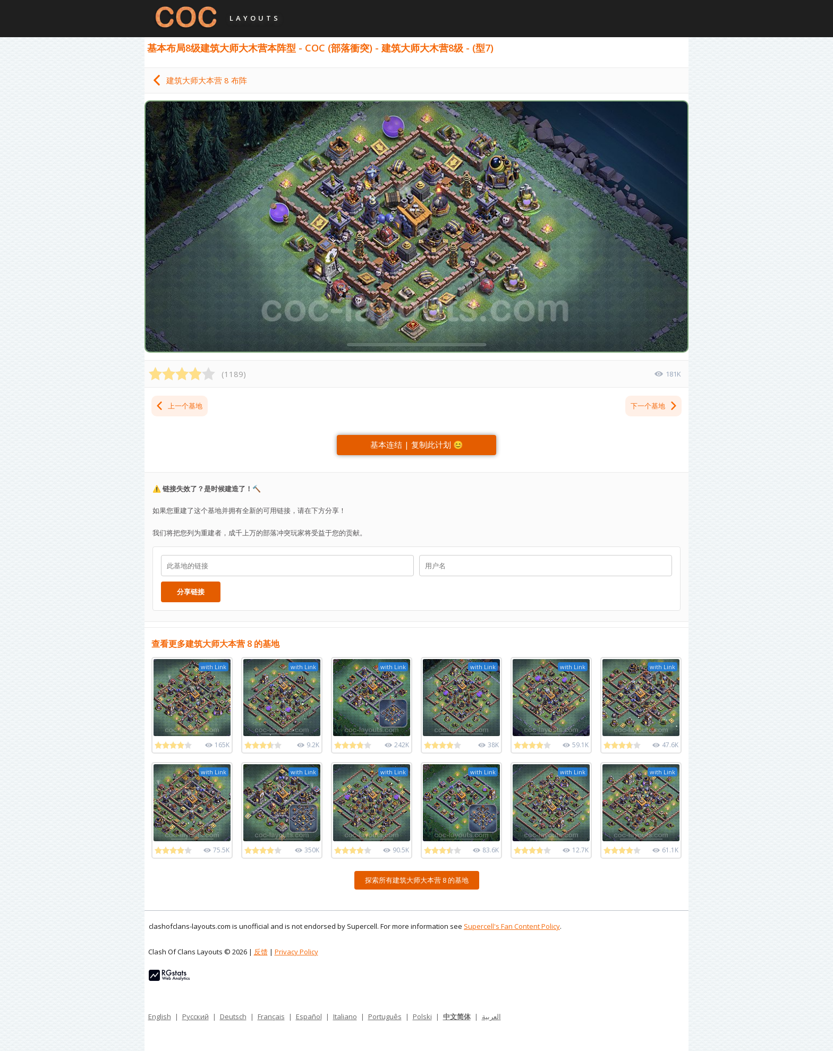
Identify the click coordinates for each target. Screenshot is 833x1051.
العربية (491, 1016)
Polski (422, 1016)
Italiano (345, 1016)
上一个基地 (178, 406)
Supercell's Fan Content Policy (512, 926)
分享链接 (191, 591)
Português (385, 1016)
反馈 (261, 951)
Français (271, 1016)
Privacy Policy (296, 951)
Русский (195, 1016)
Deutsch (233, 1016)
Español (309, 1016)
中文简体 (457, 1016)
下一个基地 (654, 406)
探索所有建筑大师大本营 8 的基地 (417, 880)
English (159, 1016)
